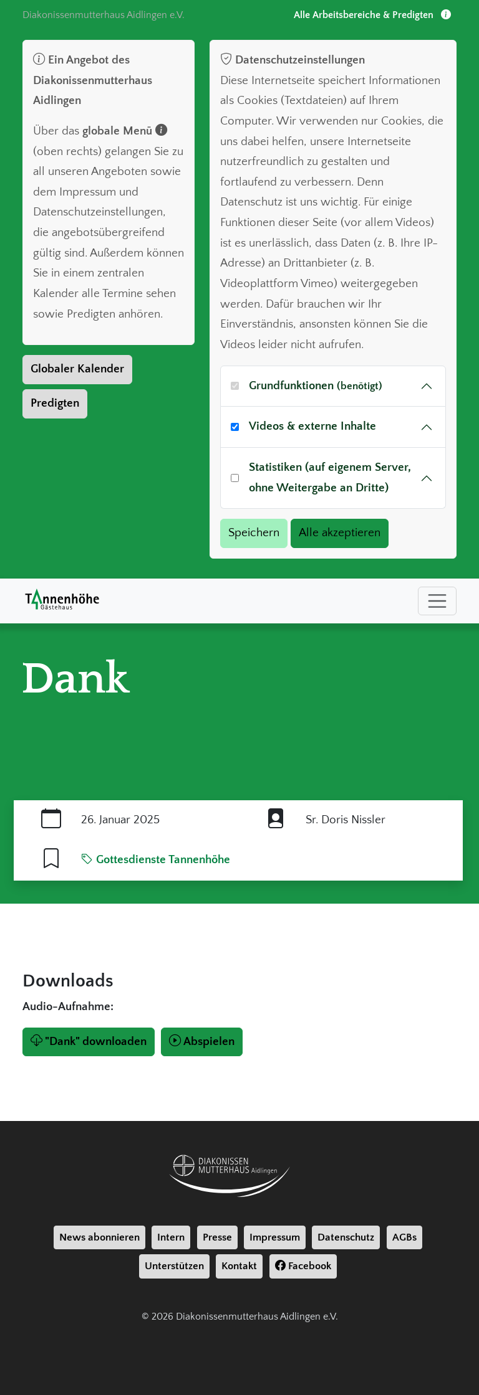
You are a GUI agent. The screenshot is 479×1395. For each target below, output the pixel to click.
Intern (171, 1237)
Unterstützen (174, 1266)
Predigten (55, 403)
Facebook (303, 1266)
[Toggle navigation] (437, 601)
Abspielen (202, 1041)
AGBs (404, 1237)
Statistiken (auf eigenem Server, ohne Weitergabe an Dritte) (330, 477)
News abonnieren (99, 1237)
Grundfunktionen (315, 385)
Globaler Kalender (77, 369)
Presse (217, 1237)
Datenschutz (345, 1237)
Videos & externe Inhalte (312, 426)
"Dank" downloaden (89, 1041)
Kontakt (239, 1266)
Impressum (274, 1237)
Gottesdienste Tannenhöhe (155, 859)
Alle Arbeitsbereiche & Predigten (372, 15)
